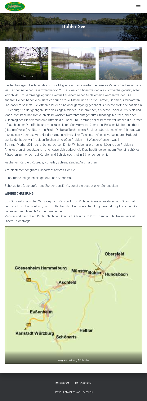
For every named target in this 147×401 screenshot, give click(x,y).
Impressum (62, 383)
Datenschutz (83, 383)
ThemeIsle (87, 392)
